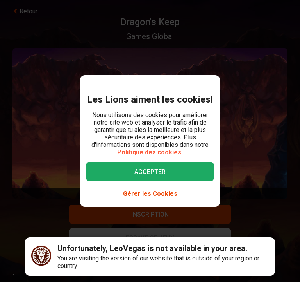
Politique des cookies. (150, 152)
